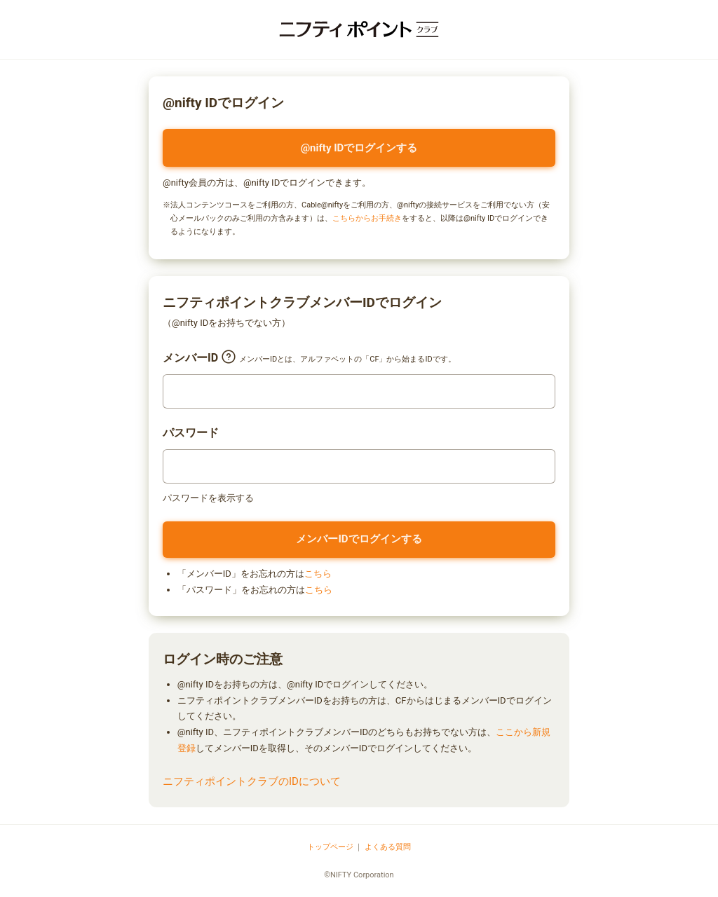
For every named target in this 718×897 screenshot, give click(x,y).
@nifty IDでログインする (359, 148)
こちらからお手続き (367, 218)
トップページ (330, 846)
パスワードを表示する (208, 498)
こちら (318, 573)
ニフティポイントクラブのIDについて (252, 781)
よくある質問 (388, 846)
